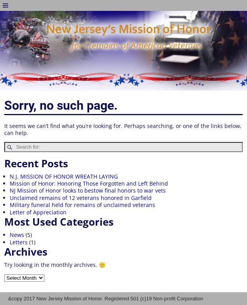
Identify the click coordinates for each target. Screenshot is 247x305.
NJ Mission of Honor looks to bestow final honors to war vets (88, 190)
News (17, 234)
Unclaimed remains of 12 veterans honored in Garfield (81, 198)
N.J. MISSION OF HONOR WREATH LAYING (64, 176)
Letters (19, 242)
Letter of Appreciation (38, 212)
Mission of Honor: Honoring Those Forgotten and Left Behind (89, 183)
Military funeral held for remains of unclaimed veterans (82, 205)
